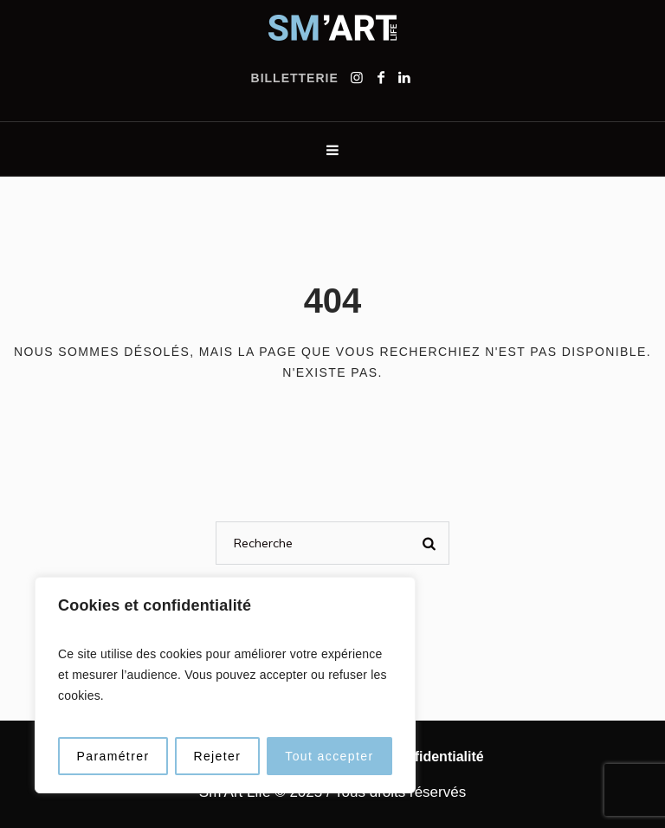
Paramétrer (112, 756)
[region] (225, 685)
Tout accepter (329, 756)
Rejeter (217, 756)
